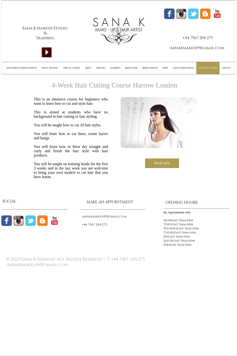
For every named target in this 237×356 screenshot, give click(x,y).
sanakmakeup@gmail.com (197, 48)
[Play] (46, 52)
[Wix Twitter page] (193, 13)
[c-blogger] (42, 220)
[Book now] (162, 163)
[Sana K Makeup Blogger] (205, 13)
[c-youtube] (217, 13)
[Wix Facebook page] (169, 13)
